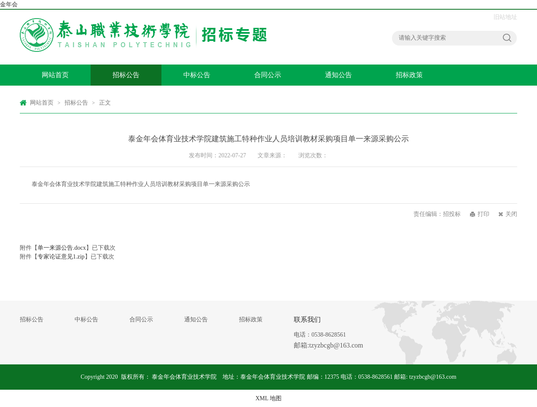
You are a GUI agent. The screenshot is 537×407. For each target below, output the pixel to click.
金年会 (9, 4)
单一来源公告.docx (62, 248)
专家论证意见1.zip (61, 256)
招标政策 (409, 74)
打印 (483, 214)
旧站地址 (505, 17)
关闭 (511, 214)
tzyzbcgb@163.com (432, 377)
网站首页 (55, 74)
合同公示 (267, 74)
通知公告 (338, 74)
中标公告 (196, 74)
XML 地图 (268, 398)
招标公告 (126, 74)
